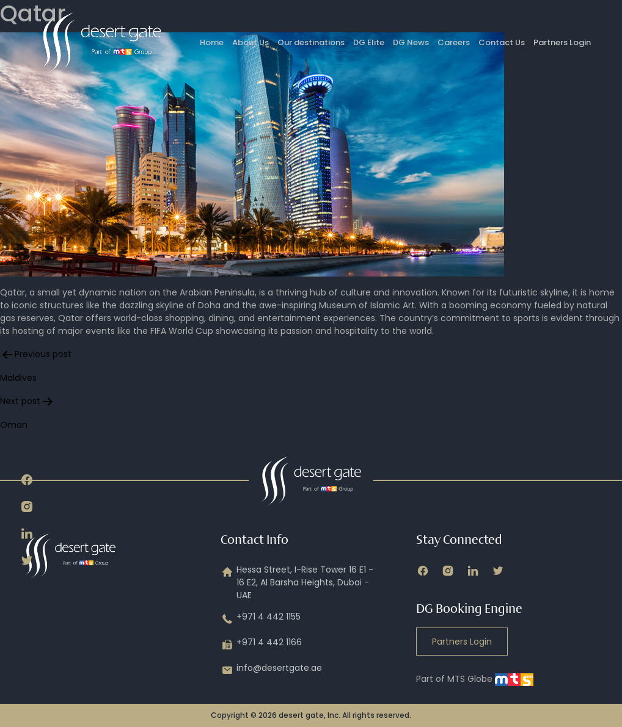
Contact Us (501, 42)
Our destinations (311, 42)
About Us (250, 42)
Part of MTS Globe (474, 679)
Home (212, 42)
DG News (411, 42)
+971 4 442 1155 (261, 619)
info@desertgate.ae (271, 670)
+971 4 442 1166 (261, 644)
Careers (453, 42)
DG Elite (368, 42)
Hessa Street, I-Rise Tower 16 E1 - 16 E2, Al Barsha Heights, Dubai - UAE (297, 582)
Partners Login (562, 42)
